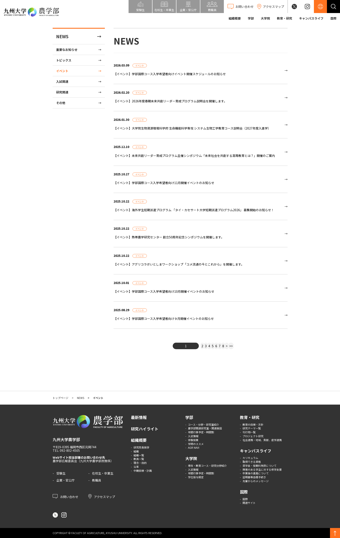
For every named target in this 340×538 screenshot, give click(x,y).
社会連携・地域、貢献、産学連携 (262, 440)
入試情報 (193, 436)
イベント (62, 71)
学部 (251, 18)
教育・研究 (284, 18)
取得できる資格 (252, 461)
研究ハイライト (144, 429)
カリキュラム (250, 458)
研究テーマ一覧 (252, 428)
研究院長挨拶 (141, 447)
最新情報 (139, 417)
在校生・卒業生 (102, 473)
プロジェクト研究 (253, 436)
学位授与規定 (196, 477)
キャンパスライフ (311, 18)
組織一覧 (139, 455)
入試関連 (62, 81)
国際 (333, 18)
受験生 (60, 473)
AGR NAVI (193, 447)
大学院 (265, 18)
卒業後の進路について (256, 473)
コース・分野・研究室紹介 (203, 424)
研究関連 (62, 92)
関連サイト (249, 503)
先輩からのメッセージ (256, 481)
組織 (136, 451)
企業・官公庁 (65, 480)
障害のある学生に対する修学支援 (262, 469)
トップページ (60, 398)
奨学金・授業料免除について (259, 465)
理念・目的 (140, 463)
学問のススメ (196, 444)
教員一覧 (139, 459)
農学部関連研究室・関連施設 (205, 428)
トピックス (63, 60)
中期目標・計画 (143, 470)
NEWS (62, 36)
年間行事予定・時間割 (201, 432)
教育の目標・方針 (253, 424)
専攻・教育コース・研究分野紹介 (207, 465)
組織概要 (235, 18)
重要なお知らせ (66, 49)
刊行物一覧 (249, 432)
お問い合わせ (65, 496)
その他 (60, 103)
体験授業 (193, 440)
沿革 (136, 466)
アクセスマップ (101, 496)
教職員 (96, 480)
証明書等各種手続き (254, 477)
